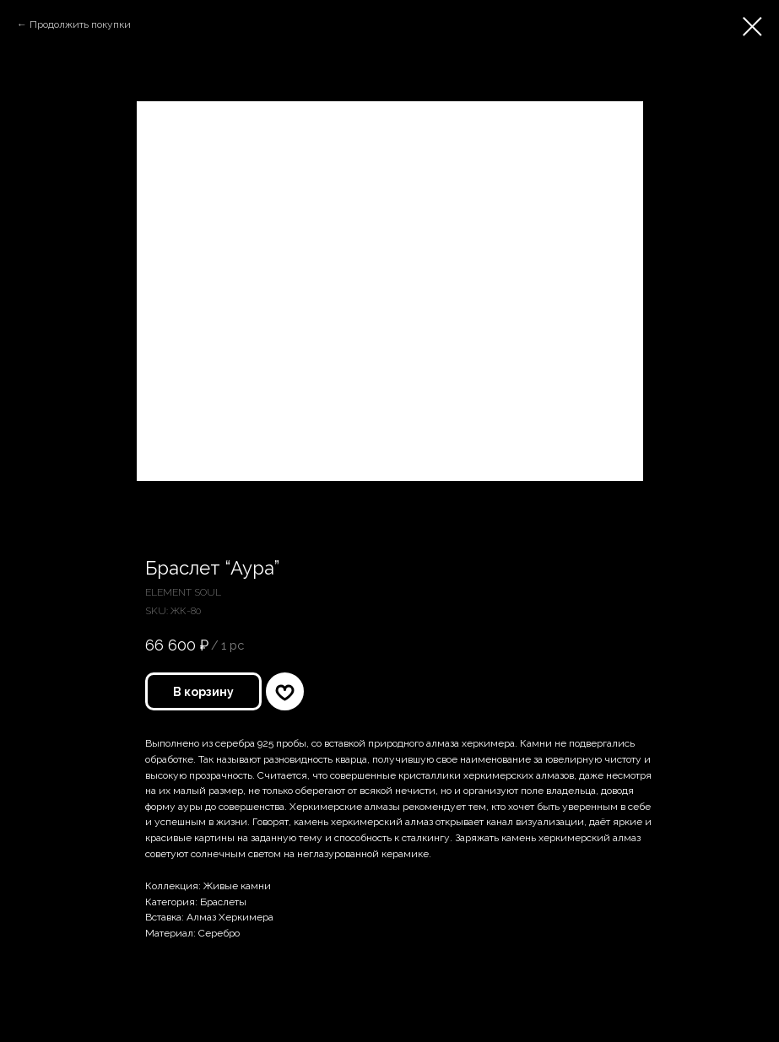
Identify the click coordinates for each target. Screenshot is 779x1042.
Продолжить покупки (80, 24)
